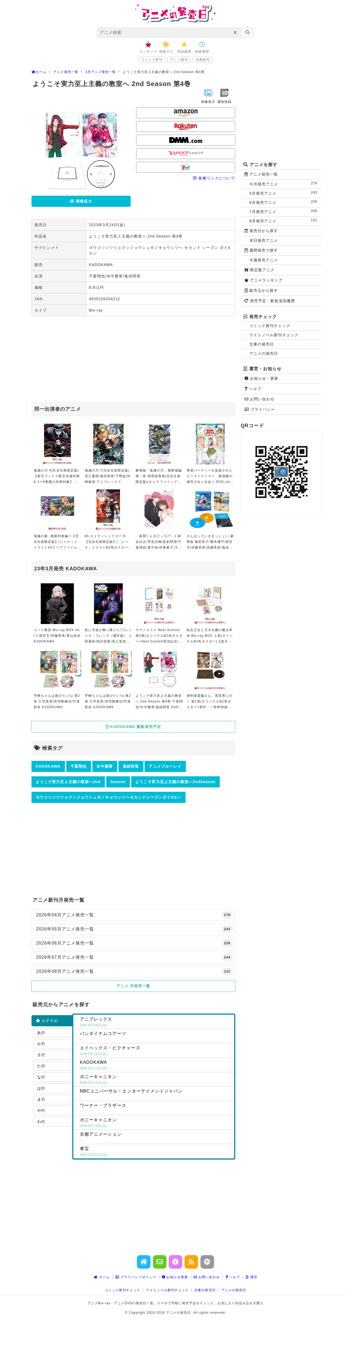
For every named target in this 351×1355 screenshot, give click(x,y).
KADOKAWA (48, 766)
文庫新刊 (203, 60)
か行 (41, 1043)
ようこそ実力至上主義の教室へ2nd (68, 782)
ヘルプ (253, 389)
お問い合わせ (259, 399)
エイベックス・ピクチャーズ (156, 1051)
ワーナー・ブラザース (156, 1109)
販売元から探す (261, 290)
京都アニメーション (156, 1137)
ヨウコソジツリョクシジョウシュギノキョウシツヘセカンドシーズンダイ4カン (108, 797)
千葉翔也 (78, 766)
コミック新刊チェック (269, 326)
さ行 (41, 1055)
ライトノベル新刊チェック (274, 335)
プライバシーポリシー (135, 1277)
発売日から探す (261, 231)
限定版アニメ (259, 270)
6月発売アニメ (284, 202)
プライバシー (260, 409)
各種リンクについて (214, 178)
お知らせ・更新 (262, 378)
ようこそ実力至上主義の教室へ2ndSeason (175, 782)
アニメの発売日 (263, 353)
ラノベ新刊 (179, 60)
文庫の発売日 (261, 344)
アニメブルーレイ (165, 766)
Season (118, 782)
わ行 (41, 1121)
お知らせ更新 (175, 1277)
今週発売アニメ (263, 260)
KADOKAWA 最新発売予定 (133, 726)
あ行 (41, 1032)
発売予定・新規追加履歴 (270, 301)
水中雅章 (104, 766)
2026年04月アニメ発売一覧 (134, 915)
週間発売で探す (261, 250)
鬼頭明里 (131, 766)
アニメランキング (264, 280)
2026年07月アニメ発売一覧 (134, 957)
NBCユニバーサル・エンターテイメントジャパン (156, 1094)
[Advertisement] (133, 360)
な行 (41, 1077)
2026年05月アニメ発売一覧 (134, 929)
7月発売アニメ (284, 211)
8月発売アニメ (284, 220)
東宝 (156, 1152)
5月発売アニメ (284, 192)
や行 (41, 1110)
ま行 (41, 1099)
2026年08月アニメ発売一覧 (134, 971)
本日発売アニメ (263, 240)
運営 (251, 1277)
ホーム (102, 1277)
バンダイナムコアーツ (156, 1037)
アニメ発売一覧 (261, 174)
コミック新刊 (151, 60)
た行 (41, 1066)
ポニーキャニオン (156, 1080)
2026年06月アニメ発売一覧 (134, 943)
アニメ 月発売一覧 (133, 986)
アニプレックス (156, 1022)
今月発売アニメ (284, 183)
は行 (41, 1088)
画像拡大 (81, 201)
